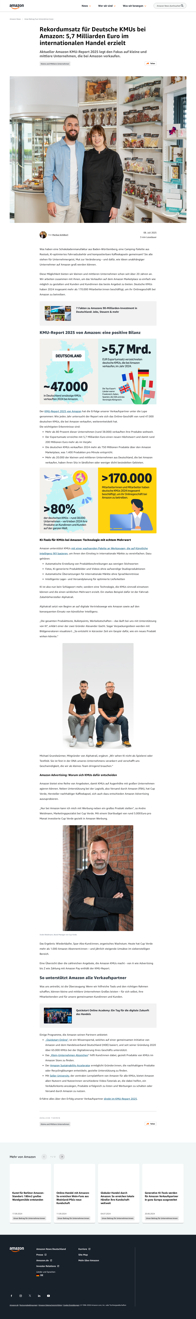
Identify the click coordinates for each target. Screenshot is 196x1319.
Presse (41, 1254)
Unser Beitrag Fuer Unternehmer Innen (38, 19)
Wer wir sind (105, 5)
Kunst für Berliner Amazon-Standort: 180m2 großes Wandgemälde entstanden (28, 1196)
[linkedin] (40, 1296)
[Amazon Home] (17, 6)
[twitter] (31, 1296)
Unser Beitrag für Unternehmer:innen (29, 1218)
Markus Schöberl (60, 235)
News (85, 5)
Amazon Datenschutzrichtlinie (50, 1305)
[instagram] (22, 1296)
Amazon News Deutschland (51, 1249)
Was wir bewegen (133, 5)
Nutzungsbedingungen (28, 1305)
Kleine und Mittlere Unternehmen (55, 64)
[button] (90, 6)
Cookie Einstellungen (71, 1305)
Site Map (83, 1254)
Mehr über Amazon (88, 1260)
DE (39, 1275)
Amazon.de (44, 1260)
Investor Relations (47, 1266)
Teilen (150, 63)
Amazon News (15, 19)
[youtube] (50, 1296)
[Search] (168, 5)
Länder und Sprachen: (45, 1272)
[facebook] (13, 1296)
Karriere (84, 1249)
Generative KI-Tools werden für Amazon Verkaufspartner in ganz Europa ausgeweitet (161, 1196)
